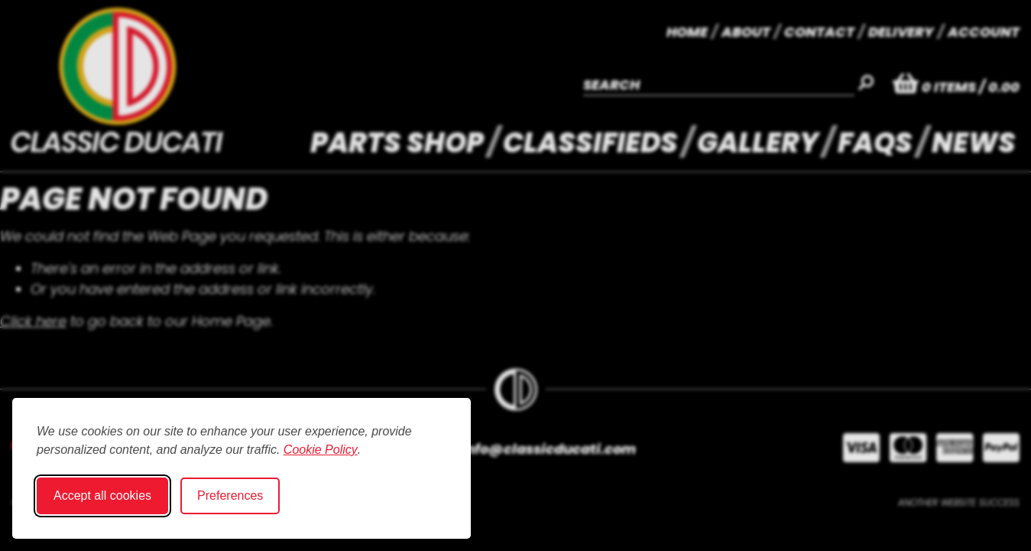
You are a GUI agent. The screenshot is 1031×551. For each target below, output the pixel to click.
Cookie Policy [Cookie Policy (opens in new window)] (321, 449)
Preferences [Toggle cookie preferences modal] (230, 495)
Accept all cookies (102, 495)
